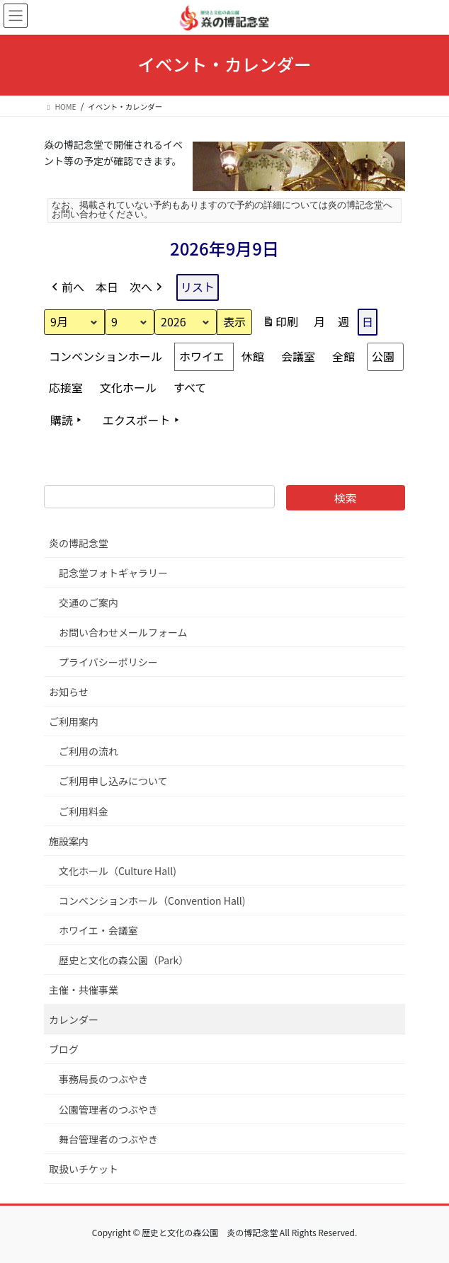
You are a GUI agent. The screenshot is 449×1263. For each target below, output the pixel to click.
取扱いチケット (83, 1169)
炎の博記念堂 (78, 543)
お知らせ (69, 692)
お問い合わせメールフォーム (123, 632)
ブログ (64, 1049)
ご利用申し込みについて (113, 781)
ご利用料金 (83, 811)
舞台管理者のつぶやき (108, 1139)
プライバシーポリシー (108, 662)
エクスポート (142, 420)
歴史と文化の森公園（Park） (123, 960)
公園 (383, 355)
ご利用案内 (73, 721)
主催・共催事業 (83, 990)
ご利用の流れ (88, 751)
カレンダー (73, 1019)
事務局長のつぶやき (103, 1079)
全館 (343, 355)
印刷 (280, 324)
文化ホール (128, 386)
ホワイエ (201, 355)
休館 (252, 355)
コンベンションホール (105, 355)
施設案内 (69, 841)
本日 (107, 286)
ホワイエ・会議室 (98, 930)
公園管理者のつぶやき (108, 1109)
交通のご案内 (88, 602)
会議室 (298, 355)
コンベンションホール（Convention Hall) (152, 900)
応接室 (66, 386)
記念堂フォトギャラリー (113, 573)
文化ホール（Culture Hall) (117, 871)
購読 (67, 420)
